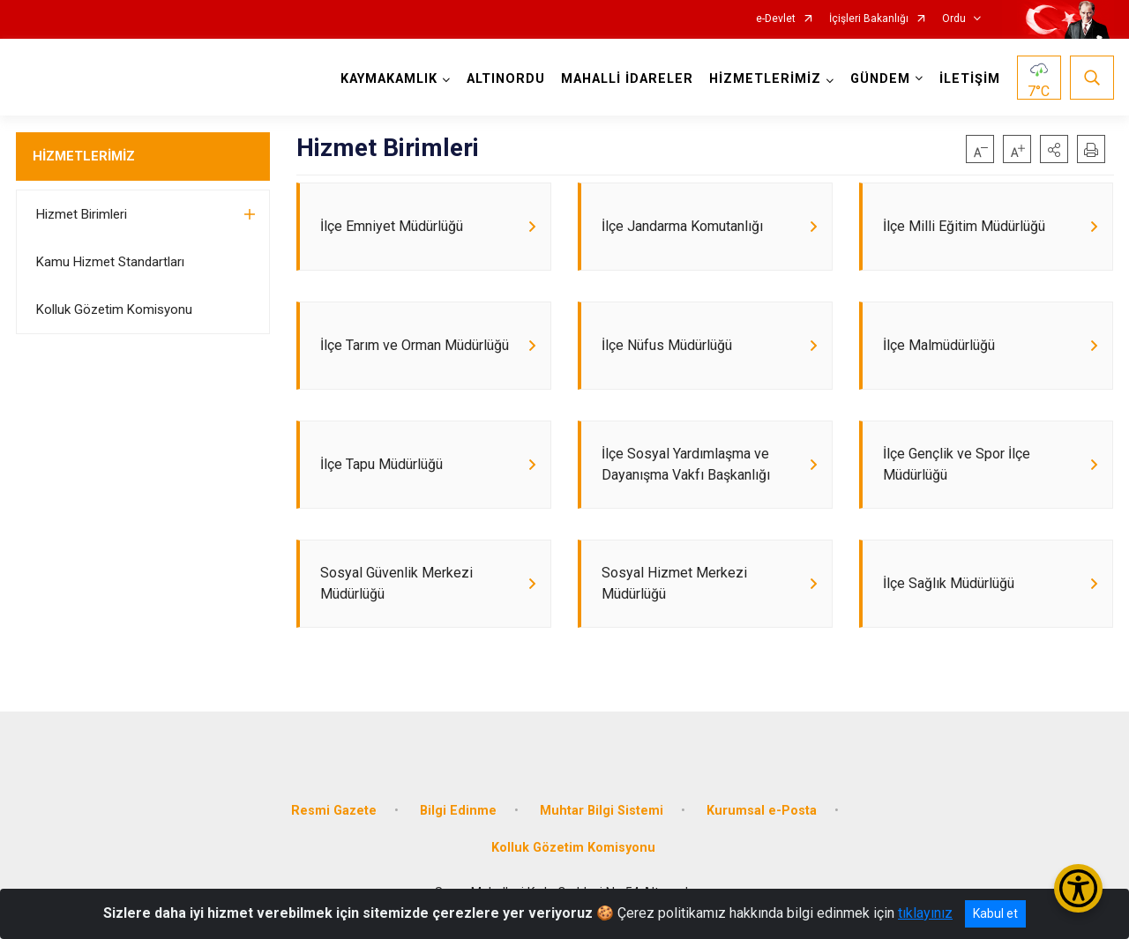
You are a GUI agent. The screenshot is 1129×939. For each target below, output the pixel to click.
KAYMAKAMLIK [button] (388, 78)
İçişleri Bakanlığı (868, 19)
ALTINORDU (506, 78)
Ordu (954, 19)
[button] (1054, 149)
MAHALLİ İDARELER (627, 78)
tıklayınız (925, 913)
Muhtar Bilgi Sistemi (601, 810)
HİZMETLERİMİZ (84, 156)
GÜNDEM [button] (880, 78)
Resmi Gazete (334, 810)
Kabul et (995, 913)
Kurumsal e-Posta (762, 810)
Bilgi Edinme (458, 810)
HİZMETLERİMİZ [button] (765, 78)
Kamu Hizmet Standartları (110, 262)
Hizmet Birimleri (81, 214)
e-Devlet (776, 19)
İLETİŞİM (969, 78)
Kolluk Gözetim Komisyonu (114, 309)
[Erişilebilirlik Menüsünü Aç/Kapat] (1078, 888)
